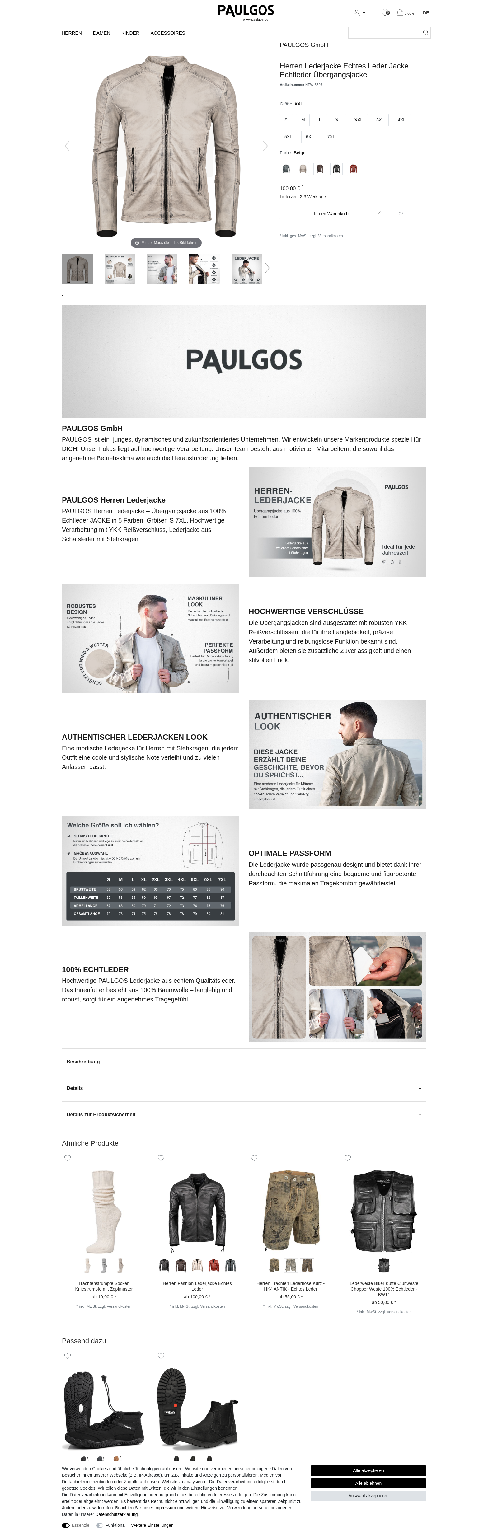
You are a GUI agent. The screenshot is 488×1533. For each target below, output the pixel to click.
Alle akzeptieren (368, 1470)
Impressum (165, 1507)
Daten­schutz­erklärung (116, 1514)
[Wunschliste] (385, 13)
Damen (101, 32)
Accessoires (168, 32)
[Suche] (424, 32)
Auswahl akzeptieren (368, 1495)
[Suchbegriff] (383, 32)
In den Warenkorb (348, 214)
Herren (72, 32)
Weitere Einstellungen (152, 1525)
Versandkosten (330, 236)
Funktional (116, 1525)
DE (426, 12)
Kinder (130, 32)
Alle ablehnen (368, 1483)
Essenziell (82, 1525)
